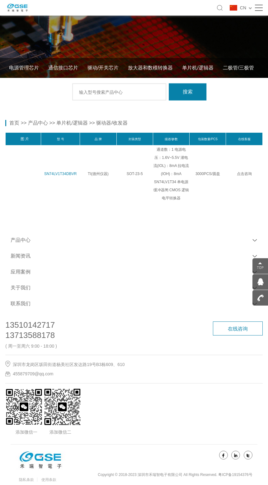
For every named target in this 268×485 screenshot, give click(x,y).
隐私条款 (26, 480)
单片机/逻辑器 (197, 67)
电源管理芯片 (24, 67)
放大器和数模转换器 (150, 67)
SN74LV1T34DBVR (60, 174)
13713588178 (30, 335)
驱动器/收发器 (111, 123)
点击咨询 (244, 174)
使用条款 (48, 480)
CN (246, 7)
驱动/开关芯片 (103, 67)
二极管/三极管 (238, 67)
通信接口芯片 (63, 67)
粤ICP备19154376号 (235, 475)
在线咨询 (238, 328)
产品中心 (38, 123)
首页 (14, 123)
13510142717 (30, 325)
